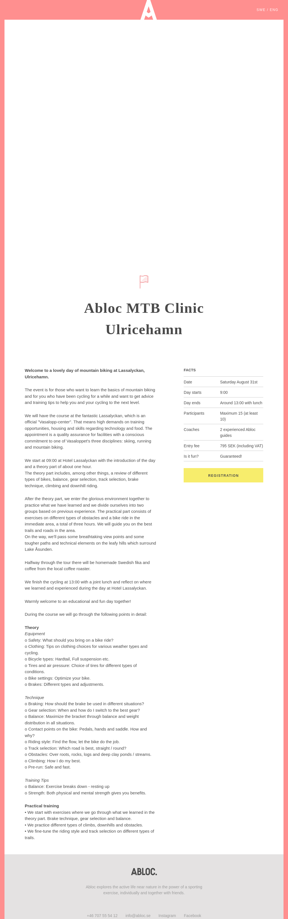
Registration (223, 476)
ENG (274, 10)
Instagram (167, 915)
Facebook (192, 915)
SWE (261, 10)
